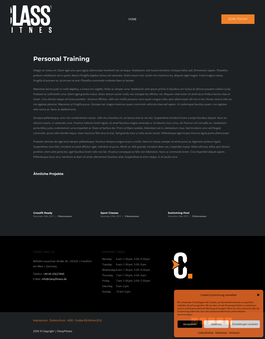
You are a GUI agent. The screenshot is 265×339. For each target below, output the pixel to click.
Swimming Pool (178, 212)
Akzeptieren (189, 324)
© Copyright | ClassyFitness (52, 331)
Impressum (234, 332)
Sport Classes (109, 212)
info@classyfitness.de (54, 279)
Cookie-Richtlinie (206, 332)
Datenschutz (221, 332)
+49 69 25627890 (53, 274)
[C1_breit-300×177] (182, 251)
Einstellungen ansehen (245, 324)
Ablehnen (216, 324)
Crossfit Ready (42, 212)
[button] (258, 295)
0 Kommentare (65, 216)
